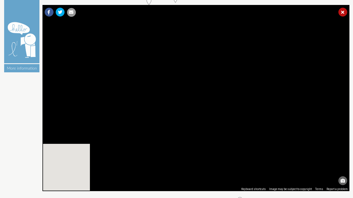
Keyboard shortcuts (253, 189)
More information (22, 68)
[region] (196, 98)
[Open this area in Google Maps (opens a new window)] (53, 187)
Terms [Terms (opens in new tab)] (319, 189)
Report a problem (337, 189)
